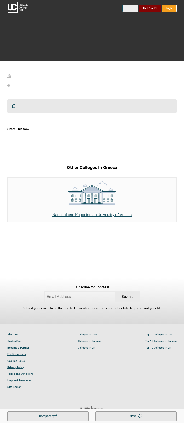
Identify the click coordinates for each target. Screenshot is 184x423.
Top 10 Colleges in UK (158, 347)
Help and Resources (19, 380)
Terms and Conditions (20, 373)
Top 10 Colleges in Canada (161, 341)
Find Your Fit (150, 8)
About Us (12, 334)
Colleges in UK (86, 347)
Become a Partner (18, 347)
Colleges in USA (87, 334)
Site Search (14, 387)
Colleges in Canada (89, 341)
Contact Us (14, 341)
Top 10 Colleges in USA (159, 334)
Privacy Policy (15, 367)
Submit (127, 297)
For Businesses (16, 354)
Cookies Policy (16, 361)
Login (169, 8)
